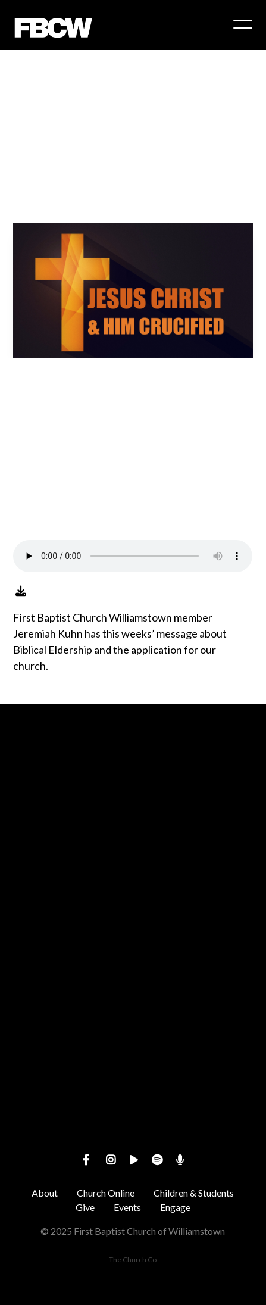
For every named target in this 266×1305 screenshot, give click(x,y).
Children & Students (194, 1192)
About (45, 1192)
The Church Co (133, 1259)
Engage (175, 1207)
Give (85, 1207)
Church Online (105, 1192)
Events (127, 1207)
